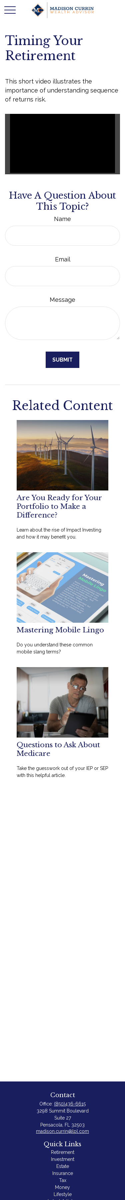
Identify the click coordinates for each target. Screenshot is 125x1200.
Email (62, 259)
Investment (62, 1159)
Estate (62, 1166)
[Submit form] (62, 360)
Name (62, 218)
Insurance (62, 1173)
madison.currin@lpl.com (62, 1131)
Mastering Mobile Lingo (60, 630)
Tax (62, 1180)
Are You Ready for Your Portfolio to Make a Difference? (59, 506)
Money (62, 1187)
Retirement (62, 1152)
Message (62, 299)
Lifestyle (63, 1194)
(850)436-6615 (70, 1104)
